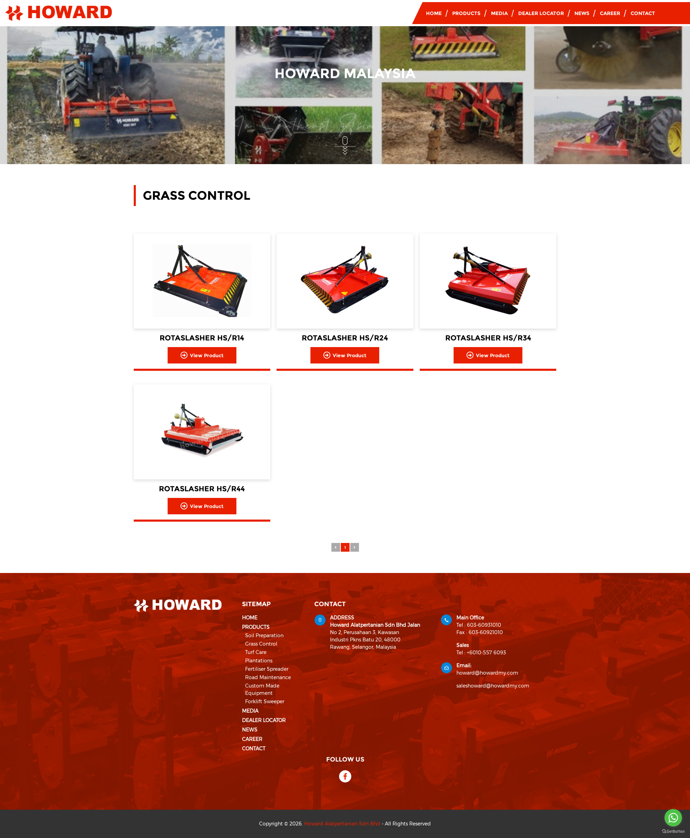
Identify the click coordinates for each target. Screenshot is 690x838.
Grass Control (261, 644)
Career (610, 13)
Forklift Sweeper (264, 701)
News (581, 13)
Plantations (258, 660)
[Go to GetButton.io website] (673, 831)
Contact (643, 13)
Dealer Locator (541, 13)
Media (499, 13)
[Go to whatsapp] (673, 817)
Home (434, 13)
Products (466, 13)
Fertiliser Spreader (266, 669)
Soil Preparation (264, 635)
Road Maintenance (268, 677)
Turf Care (255, 652)
